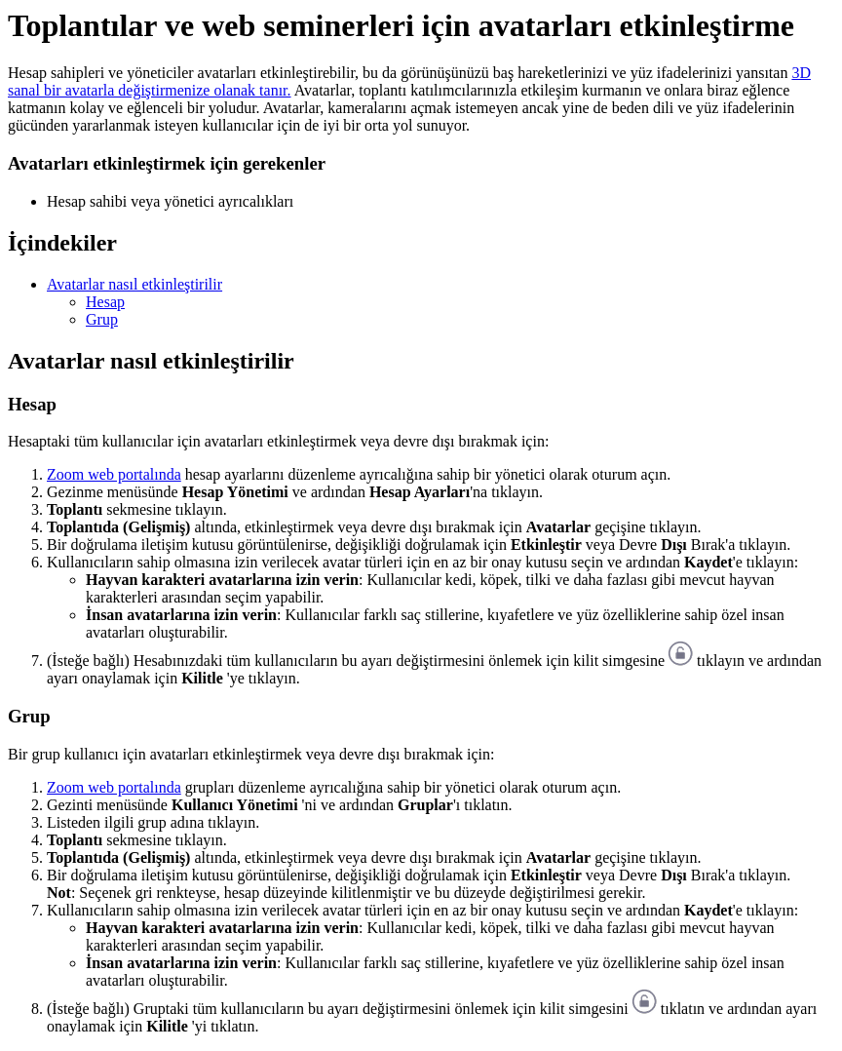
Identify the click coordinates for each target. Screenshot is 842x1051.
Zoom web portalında (114, 474)
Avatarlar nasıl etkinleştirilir (134, 284)
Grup (102, 319)
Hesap (105, 301)
